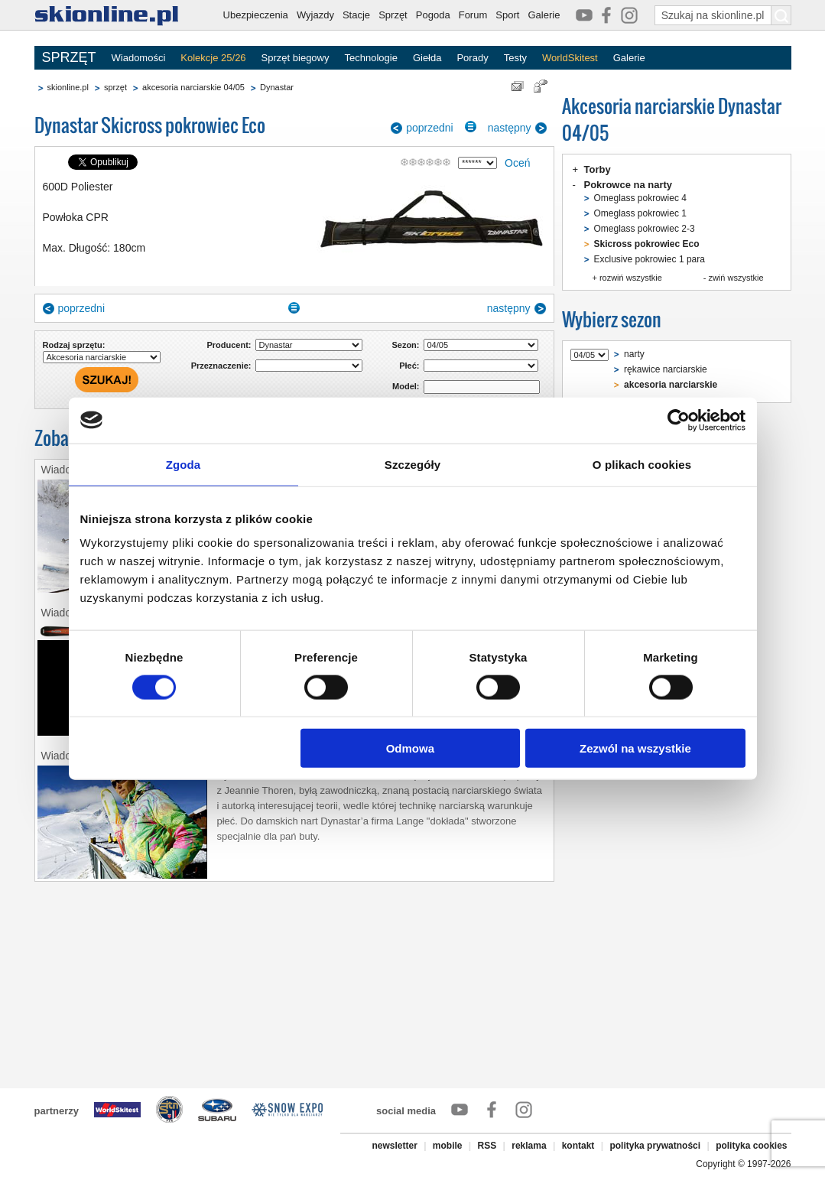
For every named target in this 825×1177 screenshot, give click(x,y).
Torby (597, 169)
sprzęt (115, 87)
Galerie (544, 15)
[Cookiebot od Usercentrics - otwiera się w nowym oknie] (678, 419)
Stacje (356, 15)
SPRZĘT (69, 57)
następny (509, 128)
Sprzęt (393, 15)
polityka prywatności (654, 1145)
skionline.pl (68, 87)
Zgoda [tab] (183, 463)
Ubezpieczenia (255, 15)
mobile (448, 1145)
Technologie (370, 57)
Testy (515, 57)
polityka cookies (751, 1145)
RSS (487, 1145)
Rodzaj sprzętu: (74, 345)
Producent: (228, 345)
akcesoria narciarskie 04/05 (193, 87)
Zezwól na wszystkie (635, 748)
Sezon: (405, 345)
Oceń (517, 163)
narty (634, 354)
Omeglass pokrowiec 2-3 (644, 228)
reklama (529, 1145)
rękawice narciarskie (665, 369)
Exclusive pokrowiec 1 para (649, 259)
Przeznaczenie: (221, 365)
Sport (507, 15)
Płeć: (409, 365)
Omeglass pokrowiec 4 (640, 198)
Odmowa (410, 748)
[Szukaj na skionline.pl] (781, 15)
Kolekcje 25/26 (212, 57)
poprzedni (429, 128)
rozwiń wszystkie (630, 277)
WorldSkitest (570, 57)
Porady (472, 57)
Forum (473, 15)
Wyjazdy (315, 15)
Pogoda (433, 15)
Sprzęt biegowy (295, 57)
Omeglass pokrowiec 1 (640, 213)
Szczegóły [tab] (412, 463)
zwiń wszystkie (735, 277)
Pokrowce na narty (628, 184)
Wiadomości (139, 57)
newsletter (394, 1145)
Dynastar (277, 87)
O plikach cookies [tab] (642, 463)
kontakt (578, 1145)
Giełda (427, 57)
